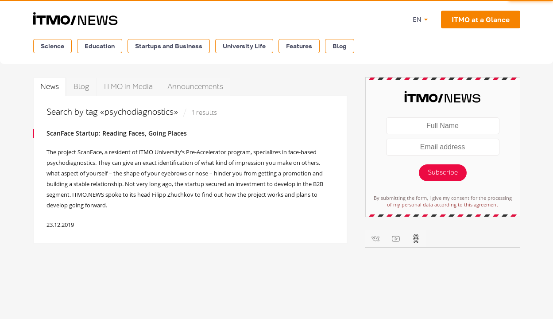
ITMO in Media (128, 86)
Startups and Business (168, 46)
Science (52, 46)
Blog (340, 46)
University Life (244, 46)
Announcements (195, 86)
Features (299, 46)
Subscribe (443, 172)
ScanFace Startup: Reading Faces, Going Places (116, 133)
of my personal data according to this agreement (442, 204)
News (49, 86)
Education (100, 46)
